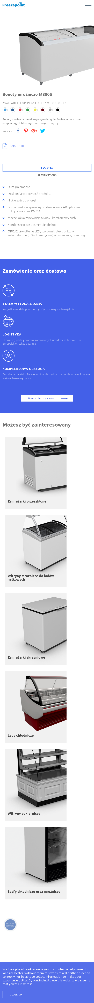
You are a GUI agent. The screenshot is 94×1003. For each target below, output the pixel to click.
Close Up (16, 994)
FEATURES (47, 167)
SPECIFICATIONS (47, 175)
